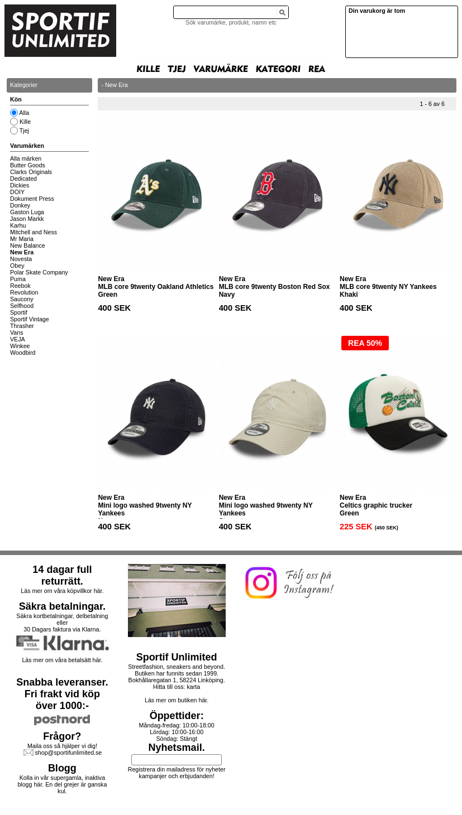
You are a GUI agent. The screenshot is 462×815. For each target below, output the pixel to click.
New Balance (27, 245)
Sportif (18, 312)
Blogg (62, 768)
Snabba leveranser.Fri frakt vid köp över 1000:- (62, 694)
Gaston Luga (27, 212)
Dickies (19, 185)
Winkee (20, 346)
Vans (16, 332)
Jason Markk (27, 218)
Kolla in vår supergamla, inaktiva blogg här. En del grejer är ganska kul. (62, 784)
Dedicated (23, 178)
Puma (18, 279)
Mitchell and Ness (33, 232)
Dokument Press (32, 198)
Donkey (20, 205)
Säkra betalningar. (62, 606)
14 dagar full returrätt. (62, 575)
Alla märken (25, 158)
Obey (17, 265)
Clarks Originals (31, 171)
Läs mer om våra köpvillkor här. (62, 590)
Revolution (24, 292)
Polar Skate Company (39, 272)
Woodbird (22, 352)
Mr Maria (22, 238)
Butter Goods (27, 165)
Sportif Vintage (29, 319)
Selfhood (22, 305)
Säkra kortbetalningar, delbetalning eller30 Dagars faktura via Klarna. (62, 623)
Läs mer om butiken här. (176, 700)
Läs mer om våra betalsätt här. (62, 660)
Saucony (21, 299)
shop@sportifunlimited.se (68, 752)
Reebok (20, 285)
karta (193, 686)
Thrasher (22, 325)
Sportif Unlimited (176, 657)
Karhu (18, 225)
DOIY (17, 192)
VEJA (17, 339)
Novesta (21, 258)
